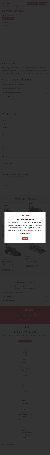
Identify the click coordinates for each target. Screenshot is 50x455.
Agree (25, 238)
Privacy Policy (31, 230)
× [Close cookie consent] (43, 213)
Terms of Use (28, 231)
